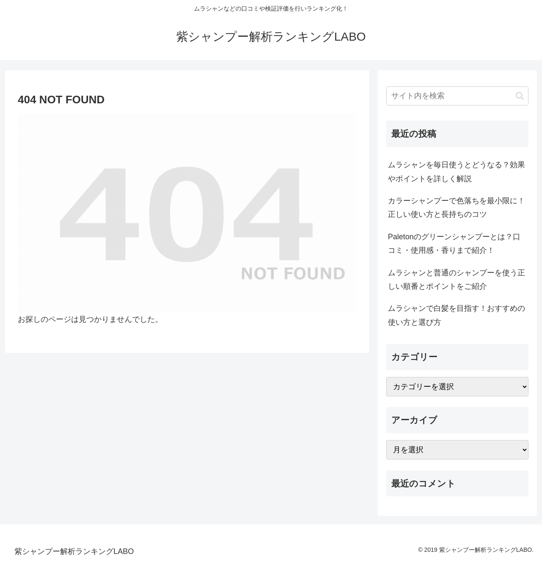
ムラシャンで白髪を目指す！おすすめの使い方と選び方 (456, 315)
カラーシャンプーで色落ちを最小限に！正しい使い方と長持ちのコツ (456, 208)
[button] (519, 96)
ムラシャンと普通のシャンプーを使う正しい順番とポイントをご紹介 (456, 280)
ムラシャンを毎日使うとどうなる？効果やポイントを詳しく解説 (456, 172)
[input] (457, 95)
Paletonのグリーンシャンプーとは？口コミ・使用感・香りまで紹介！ (454, 244)
